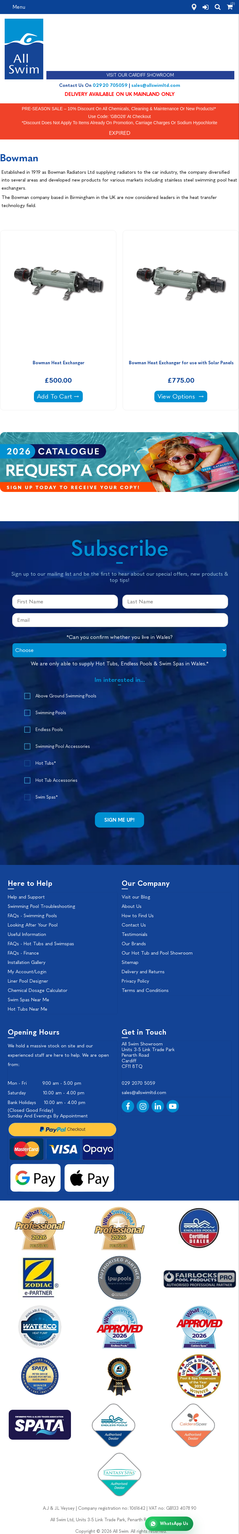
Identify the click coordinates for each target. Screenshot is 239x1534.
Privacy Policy (135, 981)
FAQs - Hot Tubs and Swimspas (41, 943)
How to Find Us (138, 915)
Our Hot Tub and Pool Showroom (157, 953)
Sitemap (130, 962)
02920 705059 (110, 85)
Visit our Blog (136, 897)
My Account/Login (27, 972)
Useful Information (27, 934)
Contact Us (134, 925)
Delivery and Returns (143, 972)
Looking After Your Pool (33, 925)
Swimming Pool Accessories (62, 746)
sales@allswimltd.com (155, 85)
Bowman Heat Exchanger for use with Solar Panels (181, 363)
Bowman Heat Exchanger (58, 363)
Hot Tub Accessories (56, 780)
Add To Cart (60, 396)
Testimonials (135, 934)
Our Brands (134, 943)
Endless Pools (49, 729)
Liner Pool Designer (28, 981)
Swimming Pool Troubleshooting (41, 906)
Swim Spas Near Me (28, 1000)
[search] (218, 7)
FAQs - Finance (23, 953)
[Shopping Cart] (230, 7)
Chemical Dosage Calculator (38, 990)
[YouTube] (172, 1106)
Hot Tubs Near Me (27, 1009)
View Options (182, 396)
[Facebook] (128, 1106)
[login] (206, 7)
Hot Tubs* (45, 763)
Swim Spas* (46, 797)
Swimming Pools (50, 712)
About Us (132, 906)
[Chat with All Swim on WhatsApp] (169, 1524)
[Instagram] (143, 1106)
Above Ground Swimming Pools (65, 696)
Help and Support (26, 897)
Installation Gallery (26, 962)
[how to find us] (194, 7)
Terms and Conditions (145, 990)
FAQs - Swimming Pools (32, 915)
